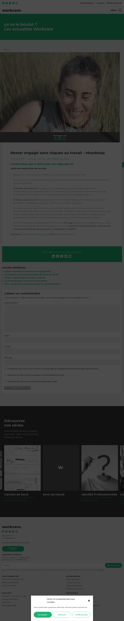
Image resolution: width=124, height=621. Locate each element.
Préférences (81, 614)
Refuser (62, 614)
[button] (89, 600)
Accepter (43, 614)
